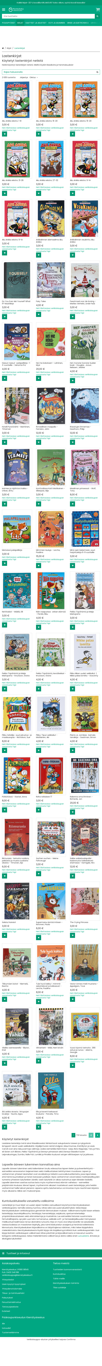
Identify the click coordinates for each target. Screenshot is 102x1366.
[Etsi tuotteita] (51, 16)
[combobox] (51, 16)
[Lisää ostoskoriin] (4, 154)
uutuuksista (83, 1256)
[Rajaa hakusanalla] (51, 92)
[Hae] (97, 16)
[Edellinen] (91, 1156)
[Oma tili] (93, 10)
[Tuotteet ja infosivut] (4, 9)
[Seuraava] (97, 1156)
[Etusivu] (16, 10)
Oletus (34, 98)
